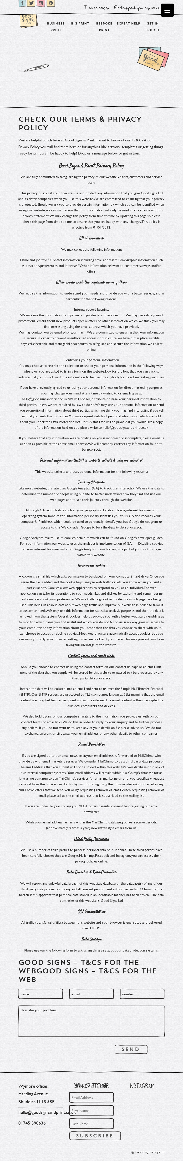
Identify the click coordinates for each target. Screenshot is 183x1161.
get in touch (132, 153)
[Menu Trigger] (167, 10)
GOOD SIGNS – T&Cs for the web (87, 975)
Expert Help (128, 23)
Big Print (80, 23)
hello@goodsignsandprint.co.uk (47, 1112)
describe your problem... (91, 1021)
